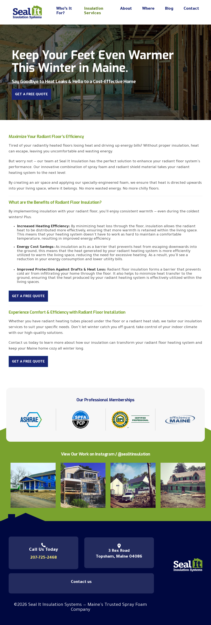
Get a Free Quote (31, 95)
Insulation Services (93, 11)
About (126, 9)
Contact (191, 9)
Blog (169, 9)
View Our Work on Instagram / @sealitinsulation (105, 454)
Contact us (81, 582)
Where (148, 9)
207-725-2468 (43, 558)
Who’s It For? (64, 11)
